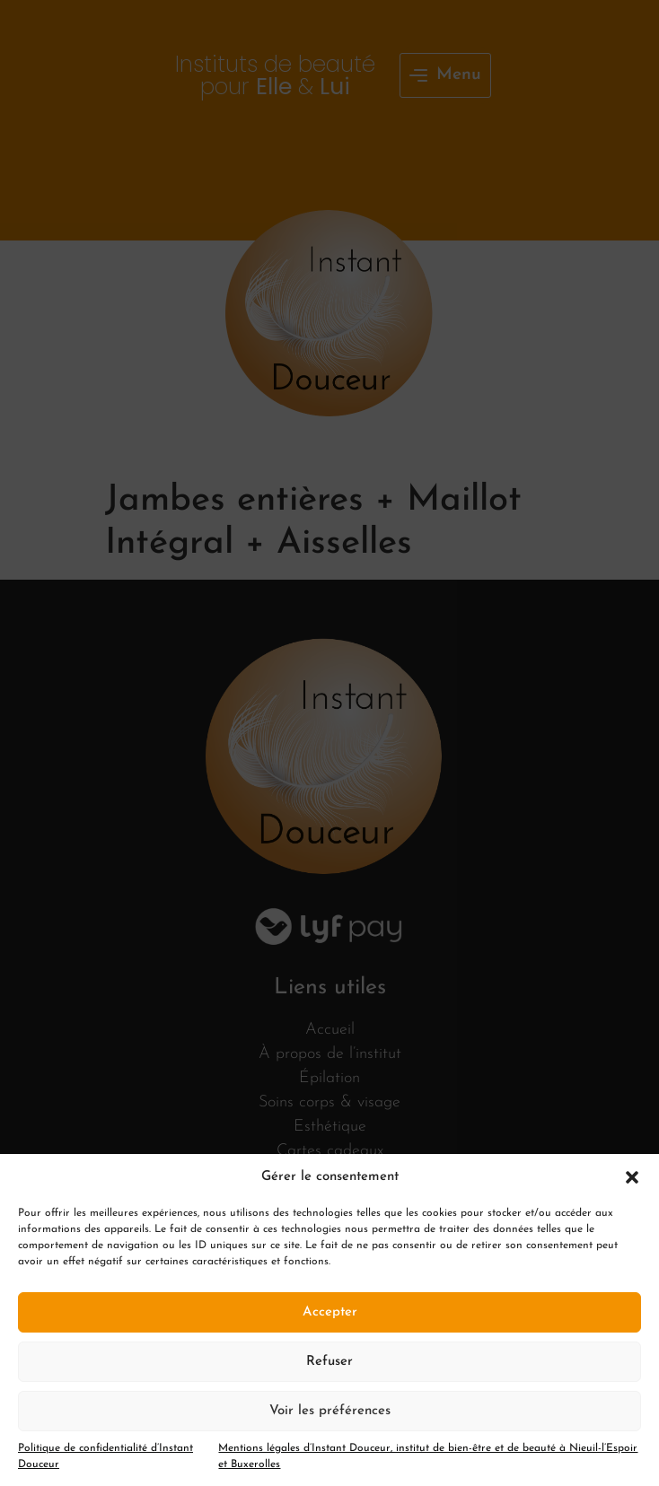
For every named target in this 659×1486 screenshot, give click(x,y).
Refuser (329, 1361)
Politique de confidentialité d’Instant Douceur (105, 1456)
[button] (632, 1177)
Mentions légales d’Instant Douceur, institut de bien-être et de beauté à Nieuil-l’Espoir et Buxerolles (427, 1456)
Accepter (330, 1312)
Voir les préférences (330, 1411)
